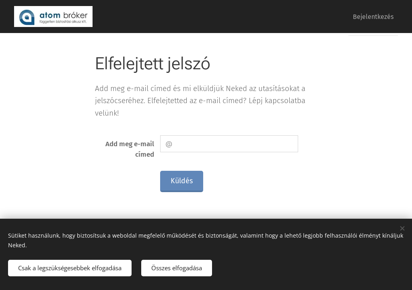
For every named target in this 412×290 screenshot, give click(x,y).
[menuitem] (370, 16)
